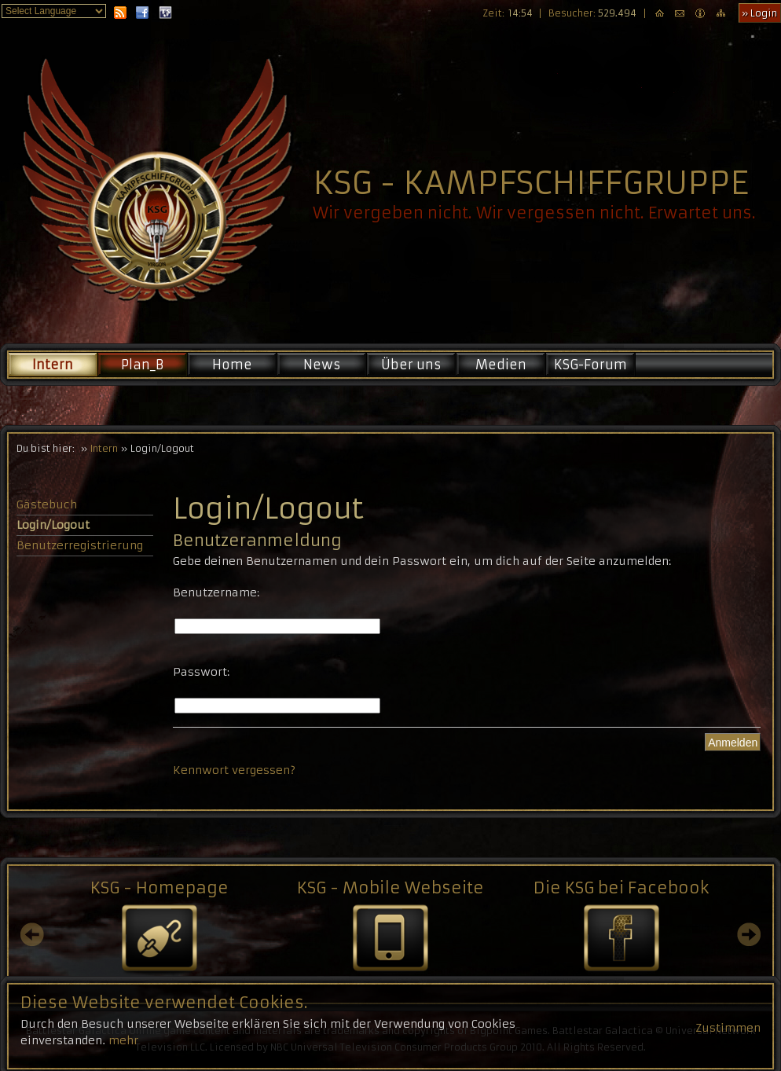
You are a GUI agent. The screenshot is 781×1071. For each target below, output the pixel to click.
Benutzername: (216, 592)
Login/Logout (53, 525)
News (321, 364)
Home (232, 364)
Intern (52, 364)
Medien (500, 364)
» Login (759, 13)
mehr (123, 1062)
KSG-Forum (590, 364)
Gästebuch (46, 504)
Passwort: (201, 672)
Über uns (411, 364)
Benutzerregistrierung (79, 545)
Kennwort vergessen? (234, 770)
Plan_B (142, 364)
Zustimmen (728, 1050)
